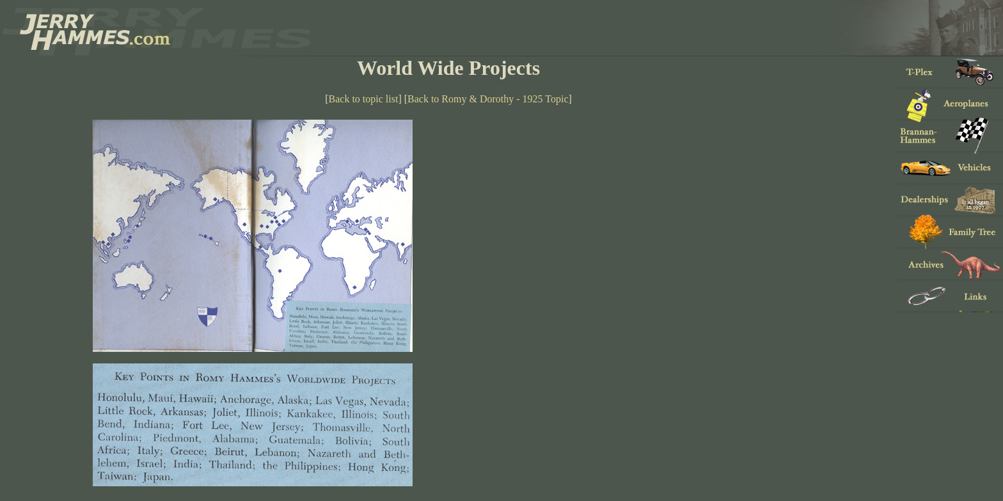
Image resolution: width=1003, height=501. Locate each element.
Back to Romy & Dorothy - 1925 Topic (487, 98)
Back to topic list (364, 98)
